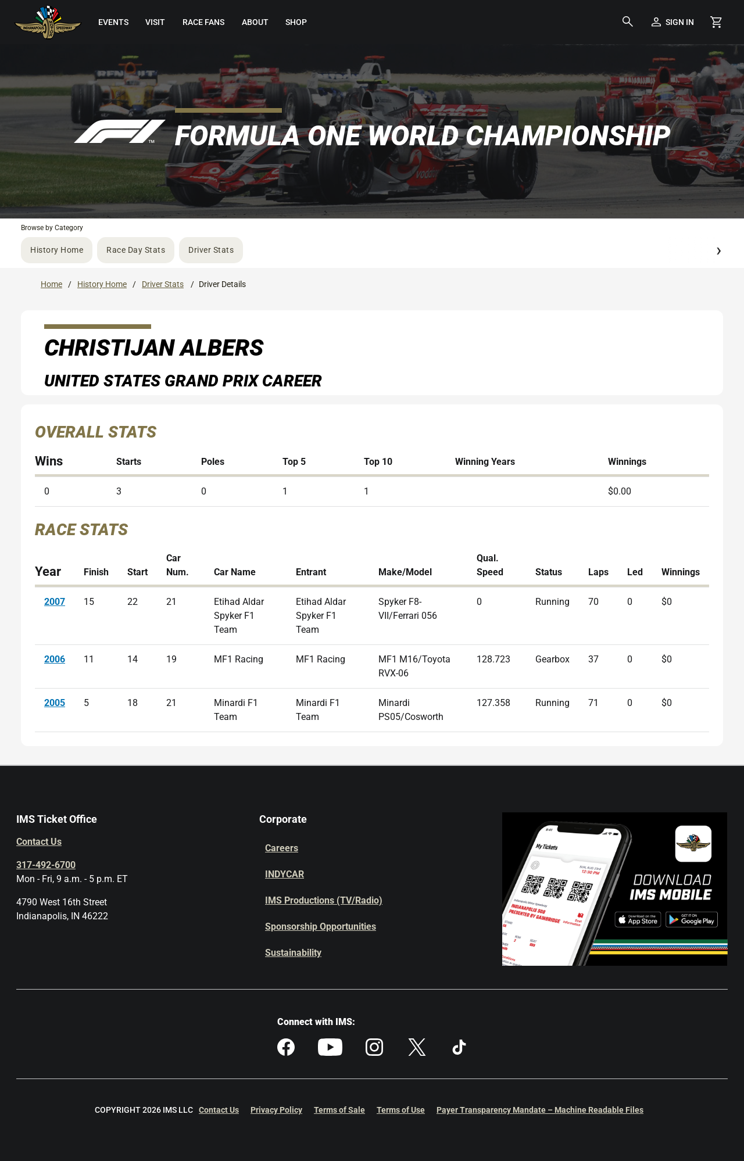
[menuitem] (113, 22)
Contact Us (39, 841)
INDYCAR (284, 874)
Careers (281, 848)
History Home (56, 250)
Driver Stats (211, 250)
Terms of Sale (339, 1110)
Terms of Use (401, 1110)
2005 (54, 702)
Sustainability (293, 952)
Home (51, 284)
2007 (54, 601)
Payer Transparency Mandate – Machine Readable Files (540, 1110)
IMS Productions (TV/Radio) (323, 900)
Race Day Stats (135, 250)
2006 (54, 659)
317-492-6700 (46, 864)
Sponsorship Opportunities (320, 926)
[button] (627, 22)
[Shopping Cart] (716, 22)
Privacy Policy (276, 1110)
